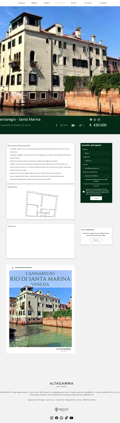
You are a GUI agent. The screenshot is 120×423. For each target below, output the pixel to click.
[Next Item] (71, 319)
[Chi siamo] (88, 3)
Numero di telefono (90, 172)
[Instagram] (98, 119)
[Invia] (96, 198)
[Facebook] (90, 119)
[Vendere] (47, 3)
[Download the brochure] (23, 267)
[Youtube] (71, 418)
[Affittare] (34, 3)
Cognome (86, 157)
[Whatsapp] (62, 418)
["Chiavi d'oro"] (60, 3)
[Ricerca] (96, 240)
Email (85, 165)
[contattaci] (103, 3)
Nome (85, 149)
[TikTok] (66, 418)
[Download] (12, 267)
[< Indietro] (21, 8)
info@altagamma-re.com (60, 392)
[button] (40, 203)
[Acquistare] (22, 3)
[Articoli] (73, 3)
